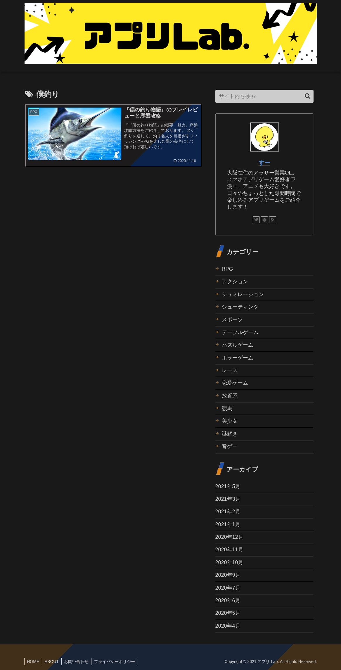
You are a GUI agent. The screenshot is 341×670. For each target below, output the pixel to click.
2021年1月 (227, 524)
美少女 (230, 421)
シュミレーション (243, 294)
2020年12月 (229, 537)
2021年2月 (227, 511)
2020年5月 (227, 613)
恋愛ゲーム (235, 383)
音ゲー (230, 446)
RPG (227, 269)
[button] (307, 96)
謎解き (230, 434)
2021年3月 (227, 499)
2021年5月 (227, 486)
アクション (235, 281)
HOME (33, 661)
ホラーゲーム (237, 358)
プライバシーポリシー (117, 661)
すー (264, 163)
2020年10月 (229, 562)
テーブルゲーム (240, 332)
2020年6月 (227, 600)
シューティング (240, 307)
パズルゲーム (237, 345)
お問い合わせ (78, 661)
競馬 (227, 408)
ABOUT (53, 661)
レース (230, 370)
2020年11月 (229, 549)
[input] (264, 96)
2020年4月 (227, 626)
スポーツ (232, 319)
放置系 (230, 396)
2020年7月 (227, 588)
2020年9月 (227, 575)
